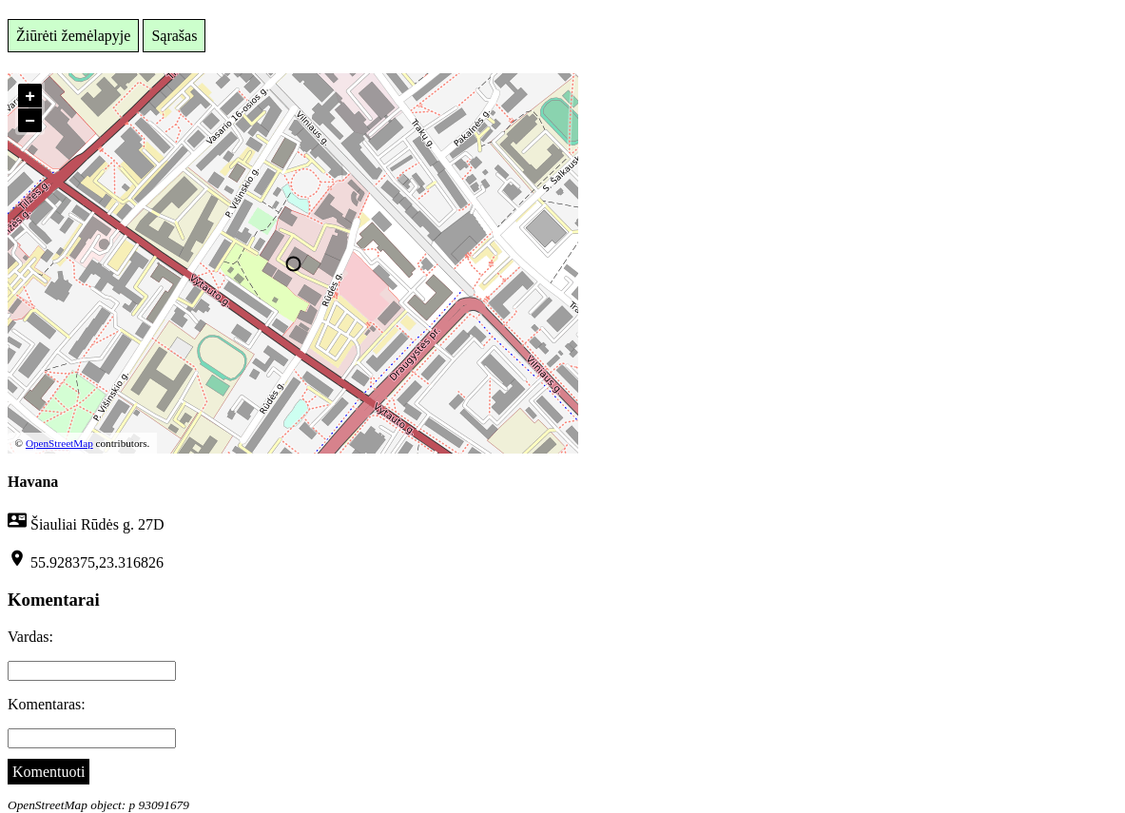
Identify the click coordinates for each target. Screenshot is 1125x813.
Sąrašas (174, 36)
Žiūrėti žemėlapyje (73, 36)
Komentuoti (48, 772)
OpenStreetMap (59, 443)
